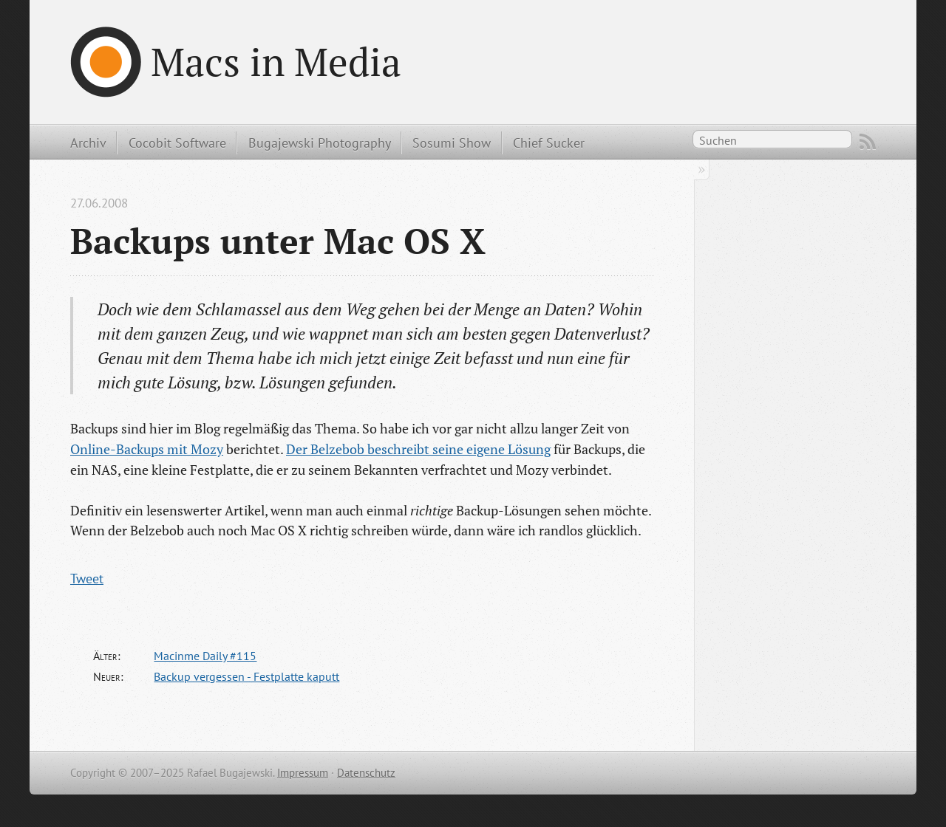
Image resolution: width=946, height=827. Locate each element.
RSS (868, 142)
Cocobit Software (177, 142)
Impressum (302, 773)
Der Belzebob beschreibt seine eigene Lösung (418, 449)
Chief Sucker (549, 142)
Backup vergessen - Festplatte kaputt (246, 676)
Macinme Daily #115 (205, 655)
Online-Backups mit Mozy (146, 449)
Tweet (86, 578)
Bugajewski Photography (319, 142)
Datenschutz (366, 773)
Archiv (88, 142)
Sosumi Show (451, 142)
